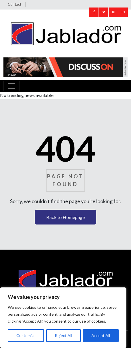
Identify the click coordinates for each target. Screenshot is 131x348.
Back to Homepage (65, 217)
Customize (26, 335)
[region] (63, 317)
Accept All (100, 335)
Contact (14, 4)
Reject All (63, 335)
